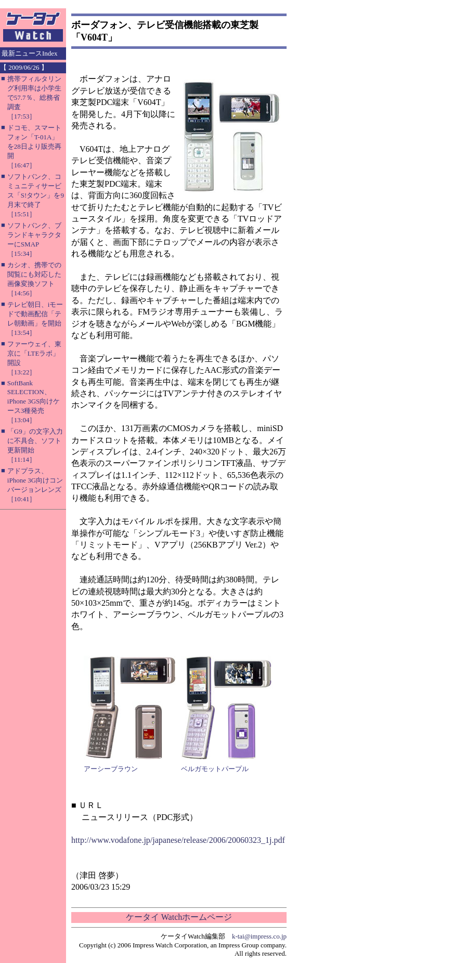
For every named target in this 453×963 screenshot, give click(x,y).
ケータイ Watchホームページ (179, 917)
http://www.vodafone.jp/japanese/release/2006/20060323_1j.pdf (178, 840)
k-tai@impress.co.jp (259, 936)
